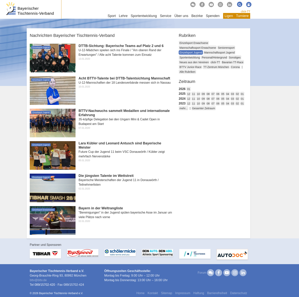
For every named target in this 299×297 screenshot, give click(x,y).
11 (193, 93)
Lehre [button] (123, 16)
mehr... (183, 108)
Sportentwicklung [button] (144, 16)
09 (203, 93)
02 (237, 93)
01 (188, 89)
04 (227, 93)
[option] (45, 256)
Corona (235, 67)
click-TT (245, 11)
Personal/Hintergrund (214, 57)
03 (232, 93)
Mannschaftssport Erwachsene (197, 47)
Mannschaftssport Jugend (219, 52)
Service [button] (165, 16)
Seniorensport (226, 47)
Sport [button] (112, 16)
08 (208, 93)
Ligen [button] (229, 16)
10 (198, 93)
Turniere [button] (242, 16)
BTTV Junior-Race (190, 67)
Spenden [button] (213, 16)
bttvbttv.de (38, 280)
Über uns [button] (181, 16)
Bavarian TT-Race (233, 62)
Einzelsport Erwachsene (193, 43)
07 (213, 93)
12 (188, 93)
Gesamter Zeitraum (203, 108)
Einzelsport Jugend (190, 52)
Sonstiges (234, 57)
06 (217, 93)
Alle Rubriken (187, 71)
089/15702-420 (45, 284)
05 (222, 93)
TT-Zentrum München (216, 67)
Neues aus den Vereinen (194, 62)
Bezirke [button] (197, 16)
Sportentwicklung (189, 57)
